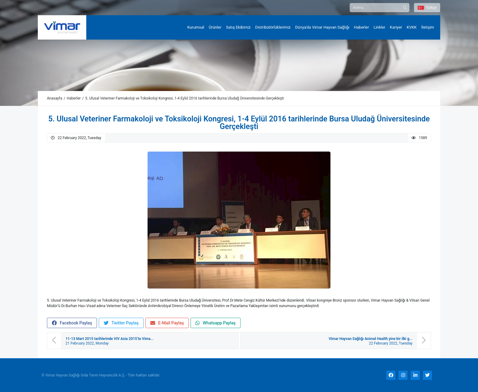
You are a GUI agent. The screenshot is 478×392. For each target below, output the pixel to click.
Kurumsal (195, 27)
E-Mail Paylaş (167, 323)
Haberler (361, 27)
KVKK (412, 27)
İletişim (427, 27)
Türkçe (427, 7)
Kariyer (396, 27)
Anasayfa (54, 98)
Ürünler (215, 27)
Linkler (379, 27)
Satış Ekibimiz (238, 27)
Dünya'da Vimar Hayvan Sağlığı (322, 27)
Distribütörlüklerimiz (273, 27)
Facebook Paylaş (72, 323)
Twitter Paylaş (121, 323)
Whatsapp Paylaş (215, 323)
